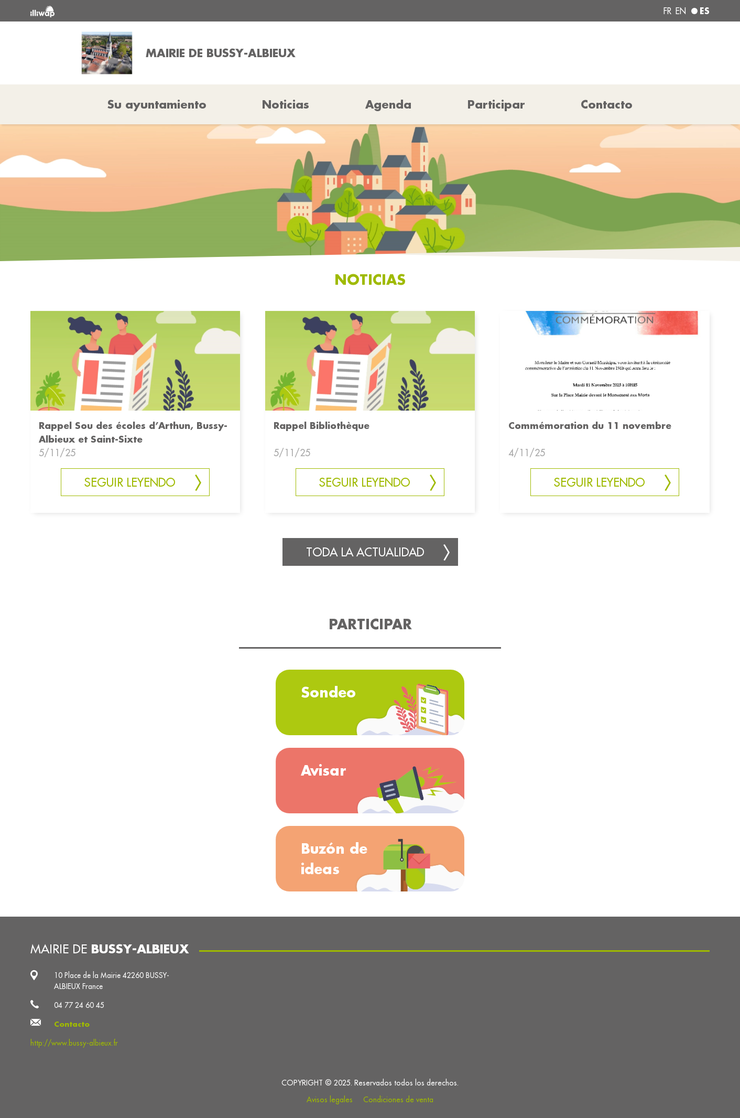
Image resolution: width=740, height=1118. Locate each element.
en (681, 11)
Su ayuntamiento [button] (156, 104)
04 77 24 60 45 (79, 1005)
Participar (496, 104)
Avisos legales (330, 1099)
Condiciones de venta (398, 1099)
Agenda (388, 104)
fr (667, 11)
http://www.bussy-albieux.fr (74, 1043)
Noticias (285, 104)
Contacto (607, 104)
